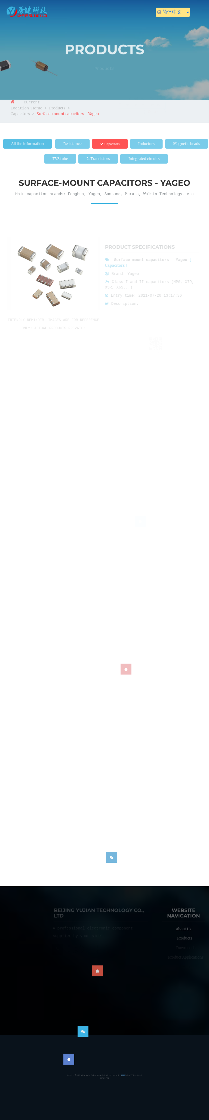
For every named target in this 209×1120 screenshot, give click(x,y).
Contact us (28, 31)
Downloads (112, 22)
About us (47, 22)
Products (78, 22)
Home (21, 22)
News (141, 22)
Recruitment (171, 22)
